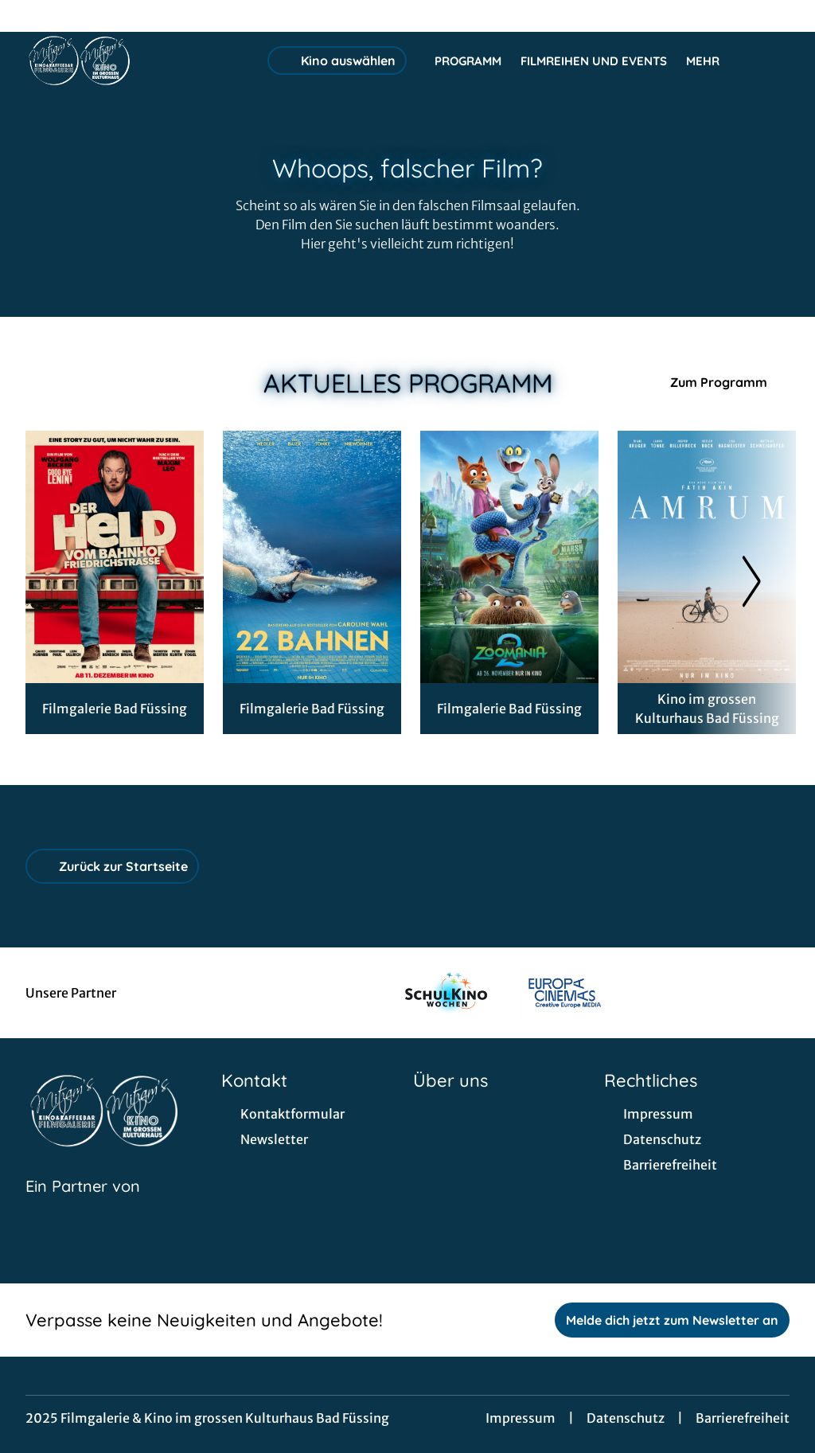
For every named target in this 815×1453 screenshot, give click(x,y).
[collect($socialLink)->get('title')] (29, 16)
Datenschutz (626, 1418)
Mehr (712, 61)
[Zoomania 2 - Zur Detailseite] (509, 557)
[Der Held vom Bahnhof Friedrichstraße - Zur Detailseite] (114, 557)
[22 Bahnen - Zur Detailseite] (312, 557)
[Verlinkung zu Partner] (446, 993)
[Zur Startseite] (136, 60)
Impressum (520, 1418)
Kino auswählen (337, 60)
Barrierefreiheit (743, 1418)
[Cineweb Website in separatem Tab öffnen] (82, 1206)
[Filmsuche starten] (774, 60)
